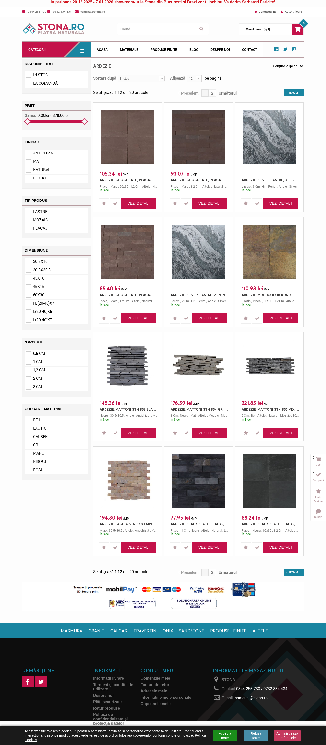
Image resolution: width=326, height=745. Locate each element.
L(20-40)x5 (42, 311)
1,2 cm (39, 369)
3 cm (37, 386)
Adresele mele (153, 691)
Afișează (177, 77)
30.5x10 (40, 261)
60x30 (38, 294)
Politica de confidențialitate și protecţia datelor (110, 718)
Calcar (118, 630)
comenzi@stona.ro (92, 11)
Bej (36, 419)
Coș (318, 464)
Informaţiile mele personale (165, 697)
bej (253, 415)
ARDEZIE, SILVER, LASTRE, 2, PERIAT (200, 295)
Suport (318, 517)
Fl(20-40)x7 (43, 303)
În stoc (40, 74)
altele (146, 186)
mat (193, 415)
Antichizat (44, 152)
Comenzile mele (155, 678)
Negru (39, 461)
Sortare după (104, 77)
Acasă (102, 49)
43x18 (38, 278)
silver (293, 186)
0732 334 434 (62, 11)
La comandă (45, 83)
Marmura (71, 630)
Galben (40, 436)
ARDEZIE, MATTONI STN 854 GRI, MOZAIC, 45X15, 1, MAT (200, 409)
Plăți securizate (107, 702)
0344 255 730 (37, 11)
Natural (41, 169)
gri (264, 186)
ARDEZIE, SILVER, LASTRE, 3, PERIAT (271, 180)
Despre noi (220, 49)
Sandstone (191, 630)
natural (157, 186)
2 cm (37, 378)
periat (272, 186)
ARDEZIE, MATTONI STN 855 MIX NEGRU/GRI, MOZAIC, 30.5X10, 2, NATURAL (271, 409)
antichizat (143, 415)
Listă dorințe (318, 499)
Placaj (40, 228)
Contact (249, 49)
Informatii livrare (108, 678)
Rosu (38, 469)
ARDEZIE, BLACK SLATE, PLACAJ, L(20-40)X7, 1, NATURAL (200, 524)
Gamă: (30, 115)
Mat (37, 161)
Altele (260, 630)
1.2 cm (135, 186)
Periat (39, 177)
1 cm (37, 361)
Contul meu (156, 670)
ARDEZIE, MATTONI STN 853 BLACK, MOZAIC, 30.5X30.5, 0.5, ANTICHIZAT (129, 409)
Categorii (59, 49)
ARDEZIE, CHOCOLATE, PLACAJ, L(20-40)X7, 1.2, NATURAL (200, 180)
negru (104, 415)
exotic (246, 301)
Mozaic (40, 219)
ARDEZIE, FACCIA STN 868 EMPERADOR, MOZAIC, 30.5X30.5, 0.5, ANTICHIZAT (129, 524)
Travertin (144, 630)
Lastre (40, 211)
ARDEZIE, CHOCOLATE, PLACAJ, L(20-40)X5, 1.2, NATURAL (129, 295)
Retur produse (106, 708)
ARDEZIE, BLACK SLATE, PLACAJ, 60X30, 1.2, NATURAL (271, 524)
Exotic (39, 428)
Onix (168, 630)
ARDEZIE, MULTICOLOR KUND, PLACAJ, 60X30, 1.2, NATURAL (271, 295)
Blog (193, 49)
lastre (246, 186)
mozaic (214, 415)
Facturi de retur (154, 685)
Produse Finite (164, 49)
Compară (318, 480)
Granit (96, 630)
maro (113, 186)
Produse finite (228, 630)
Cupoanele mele (155, 704)
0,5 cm (39, 353)
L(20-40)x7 (42, 319)
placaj (104, 186)
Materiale (129, 49)
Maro (38, 453)
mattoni (226, 415)
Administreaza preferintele (287, 736)
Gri (36, 444)
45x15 (38, 286)
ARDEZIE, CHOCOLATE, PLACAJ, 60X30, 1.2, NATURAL (129, 180)
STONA (228, 680)
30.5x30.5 (42, 269)
